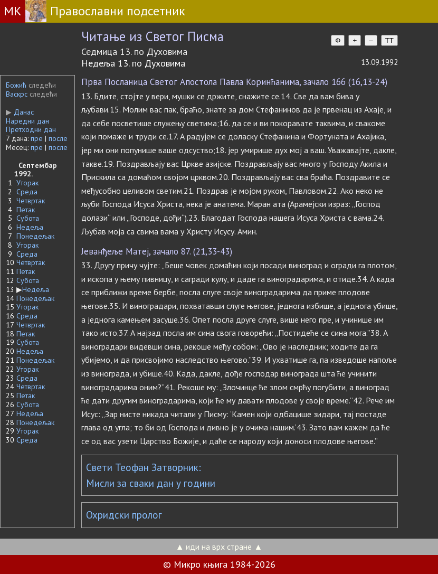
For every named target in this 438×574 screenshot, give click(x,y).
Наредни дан (27, 121)
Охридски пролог (124, 515)
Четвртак (30, 200)
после (58, 138)
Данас (20, 112)
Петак (25, 209)
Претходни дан (31, 129)
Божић (16, 85)
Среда (26, 191)
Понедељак (35, 236)
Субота (27, 218)
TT (389, 40)
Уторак (27, 182)
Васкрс (16, 94)
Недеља (29, 227)
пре (37, 138)
